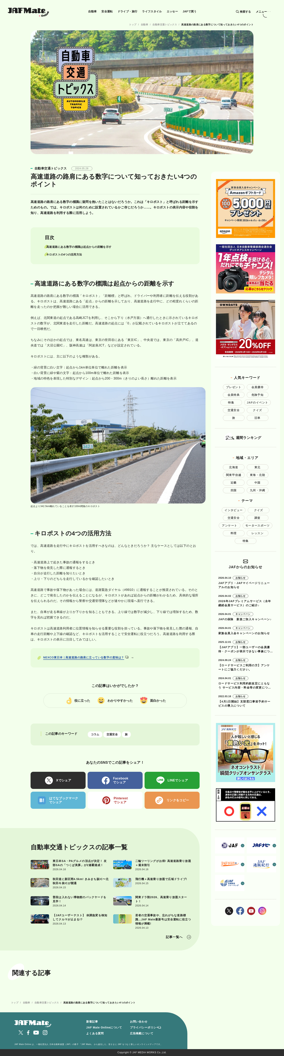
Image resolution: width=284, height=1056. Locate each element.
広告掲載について (141, 1033)
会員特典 (234, 394)
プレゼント (233, 387)
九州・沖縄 (257, 490)
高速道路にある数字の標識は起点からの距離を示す (78, 246)
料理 (234, 533)
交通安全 (112, 734)
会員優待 (257, 387)
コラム (95, 734)
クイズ (257, 410)
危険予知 (257, 394)
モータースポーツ (257, 525)
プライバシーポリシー (144, 1027)
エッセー (172, 11)
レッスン (257, 533)
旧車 (257, 417)
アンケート (229, 525)
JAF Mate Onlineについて (104, 1027)
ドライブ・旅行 (127, 11)
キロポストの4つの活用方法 (64, 254)
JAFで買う (190, 11)
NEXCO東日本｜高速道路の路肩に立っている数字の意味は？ (85, 657)
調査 (257, 517)
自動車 (92, 11)
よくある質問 (95, 1033)
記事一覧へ (174, 937)
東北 (257, 467)
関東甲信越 (233, 475)
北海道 (233, 467)
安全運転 (107, 11)
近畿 (234, 482)
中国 (257, 482)
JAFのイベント (257, 402)
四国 (234, 490)
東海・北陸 (257, 475)
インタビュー (233, 510)
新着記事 (92, 1021)
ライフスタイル (152, 11)
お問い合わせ (139, 1021)
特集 (231, 402)
